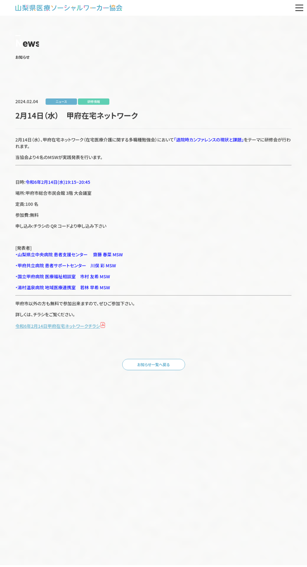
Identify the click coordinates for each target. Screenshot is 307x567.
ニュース (61, 105)
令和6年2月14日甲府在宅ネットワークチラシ (57, 329)
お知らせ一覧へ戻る (153, 368)
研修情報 (93, 105)
